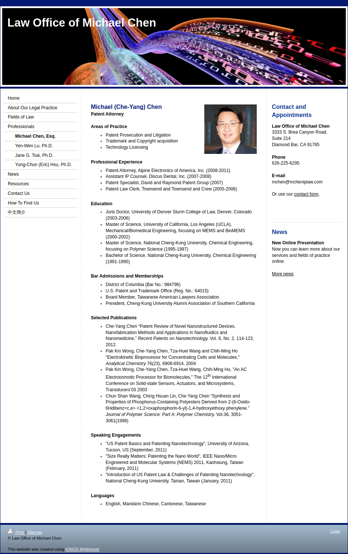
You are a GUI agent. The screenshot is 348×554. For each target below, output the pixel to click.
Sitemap (34, 532)
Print (16, 532)
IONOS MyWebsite (82, 549)
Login (335, 531)
